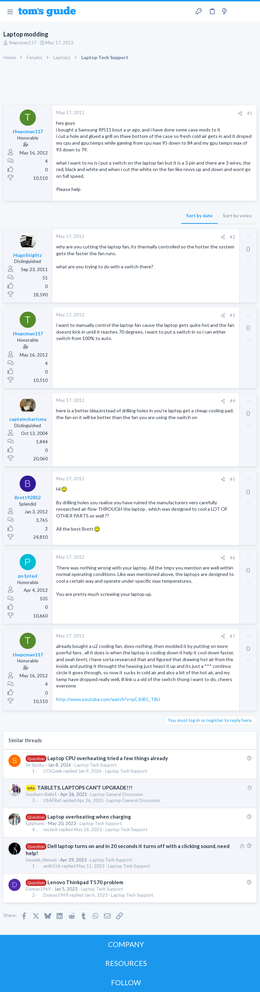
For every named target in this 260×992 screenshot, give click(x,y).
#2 (232, 237)
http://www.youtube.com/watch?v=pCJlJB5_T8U (108, 699)
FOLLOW (126, 982)
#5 (232, 479)
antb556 (52, 866)
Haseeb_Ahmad (41, 860)
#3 (232, 315)
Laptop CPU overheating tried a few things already (107, 758)
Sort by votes (237, 215)
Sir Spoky (35, 765)
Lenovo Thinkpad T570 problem (85, 882)
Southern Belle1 (41, 794)
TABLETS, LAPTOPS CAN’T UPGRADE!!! (85, 787)
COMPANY (126, 944)
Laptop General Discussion (116, 794)
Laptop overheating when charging (89, 817)
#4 (232, 401)
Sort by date (199, 215)
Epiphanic (35, 823)
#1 (250, 113)
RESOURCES (126, 963)
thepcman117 (23, 42)
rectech (50, 829)
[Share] (240, 113)
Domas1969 (38, 889)
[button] (10, 11)
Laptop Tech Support (95, 765)
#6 (232, 557)
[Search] (251, 12)
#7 (232, 636)
